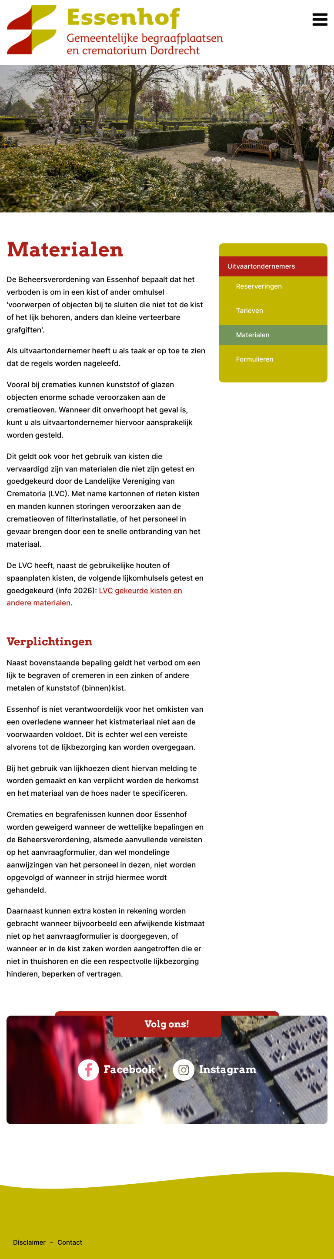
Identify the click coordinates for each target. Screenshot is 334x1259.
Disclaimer (29, 1242)
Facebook (116, 1070)
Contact (69, 1242)
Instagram (214, 1070)
